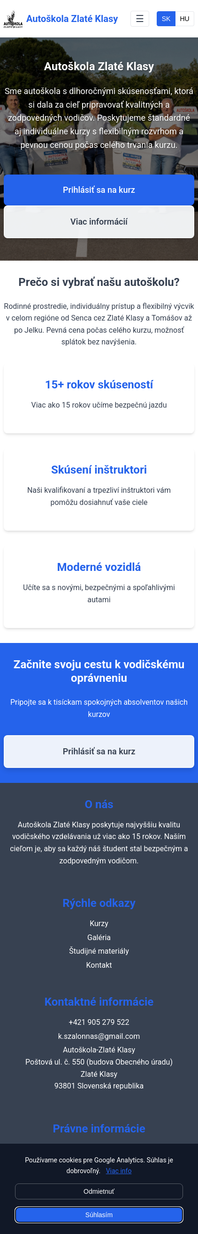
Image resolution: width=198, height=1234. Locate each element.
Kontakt (99, 965)
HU (184, 18)
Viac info (119, 1171)
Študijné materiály (99, 951)
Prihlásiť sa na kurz (99, 190)
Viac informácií (99, 221)
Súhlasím (99, 1215)
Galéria (99, 937)
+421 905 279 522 (99, 1022)
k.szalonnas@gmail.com (99, 1036)
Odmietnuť (99, 1191)
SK (166, 18)
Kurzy (99, 923)
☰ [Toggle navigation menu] (140, 19)
